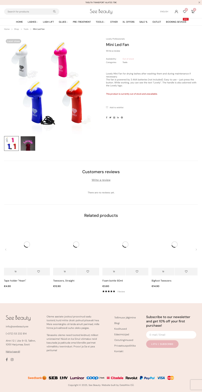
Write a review (113, 50)
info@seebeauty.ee (17, 326)
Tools (26, 29)
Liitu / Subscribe (162, 344)
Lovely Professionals (115, 39)
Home (7, 29)
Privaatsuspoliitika (125, 345)
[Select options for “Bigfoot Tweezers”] (163, 271)
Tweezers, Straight (63, 280)
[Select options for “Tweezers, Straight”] (64, 271)
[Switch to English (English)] (164, 11)
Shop (16, 29)
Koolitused (120, 328)
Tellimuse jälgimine (125, 317)
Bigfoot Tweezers (161, 280)
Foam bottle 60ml (112, 280)
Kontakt (118, 351)
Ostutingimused (123, 340)
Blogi (117, 323)
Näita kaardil (13, 351)
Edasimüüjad (121, 334)
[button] (15, 271)
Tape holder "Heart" (15, 280)
